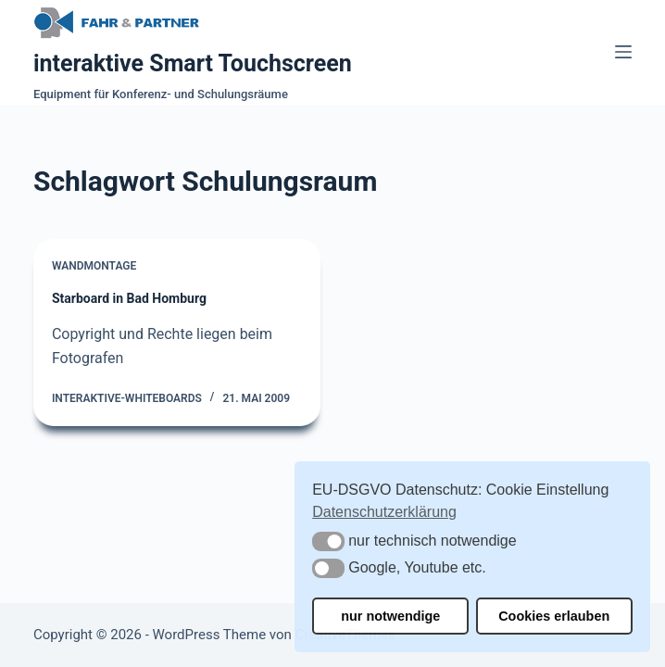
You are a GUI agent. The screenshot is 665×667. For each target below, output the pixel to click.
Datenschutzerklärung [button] (384, 512)
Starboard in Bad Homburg (129, 298)
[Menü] (623, 52)
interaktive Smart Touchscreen (192, 63)
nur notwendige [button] (390, 616)
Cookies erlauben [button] (553, 616)
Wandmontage (94, 265)
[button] (328, 541)
